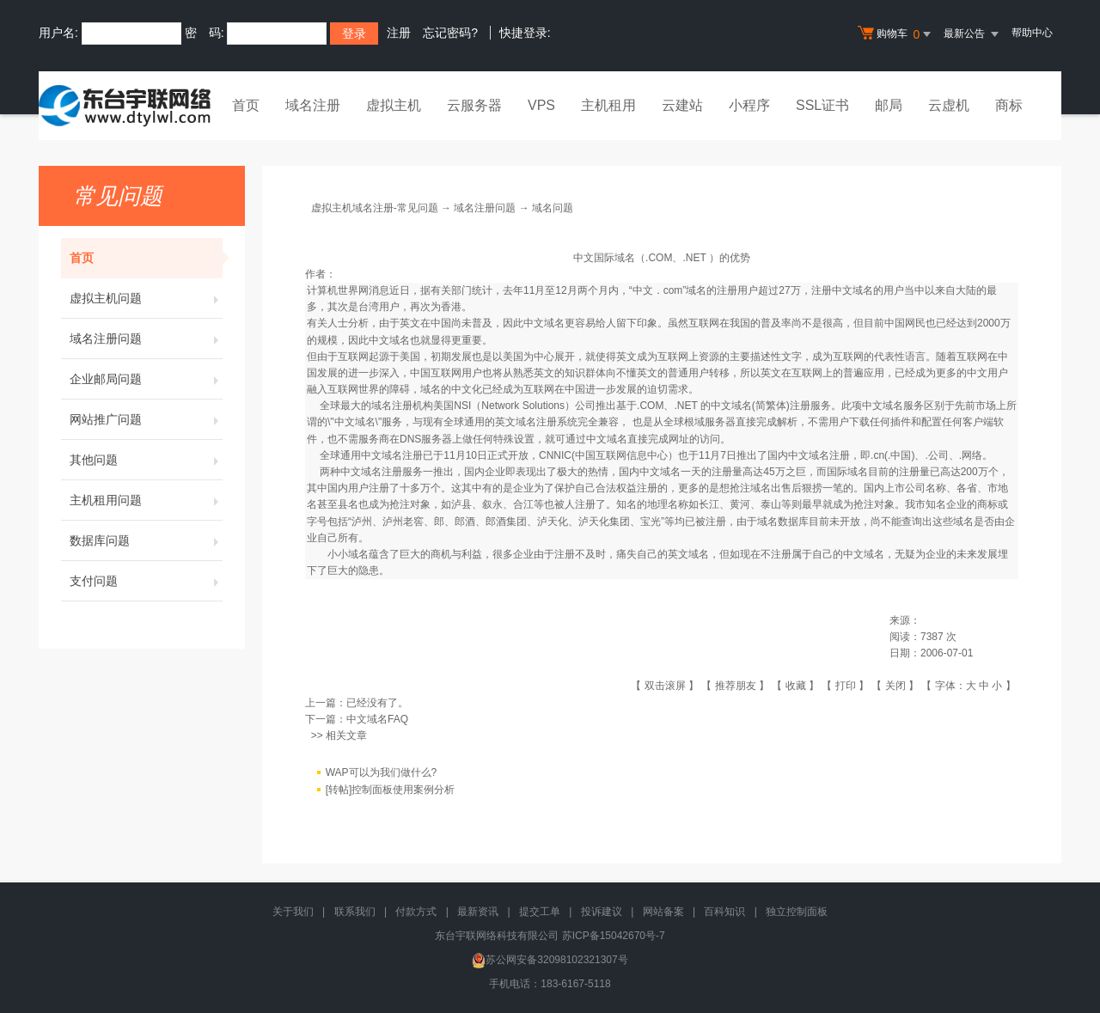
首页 (246, 105)
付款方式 (416, 912)
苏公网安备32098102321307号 (549, 960)
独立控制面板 (797, 912)
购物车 (896, 34)
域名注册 (312, 105)
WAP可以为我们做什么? (381, 773)
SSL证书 (822, 105)
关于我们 (293, 912)
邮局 (888, 105)
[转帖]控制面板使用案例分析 (390, 790)
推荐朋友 (735, 686)
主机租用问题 (146, 500)
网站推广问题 (146, 419)
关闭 (895, 686)
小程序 (749, 105)
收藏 (795, 686)
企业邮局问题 (146, 379)
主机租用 (608, 105)
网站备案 (663, 912)
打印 (845, 686)
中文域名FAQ (377, 719)
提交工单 (539, 912)
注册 (399, 33)
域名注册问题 (146, 338)
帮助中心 (1032, 33)
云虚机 (948, 105)
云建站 (682, 105)
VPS (541, 105)
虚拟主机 (393, 105)
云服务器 (474, 105)
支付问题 (146, 581)
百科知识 (724, 912)
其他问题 (146, 460)
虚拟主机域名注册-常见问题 (374, 208)
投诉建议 (601, 912)
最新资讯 (477, 912)
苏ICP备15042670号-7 (613, 936)
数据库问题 (146, 540)
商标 (1009, 105)
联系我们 (355, 912)
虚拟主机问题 (146, 298)
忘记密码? (450, 33)
